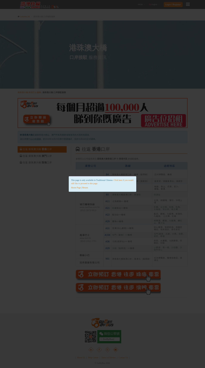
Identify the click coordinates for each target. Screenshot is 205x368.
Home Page (76, 188)
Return (85, 188)
